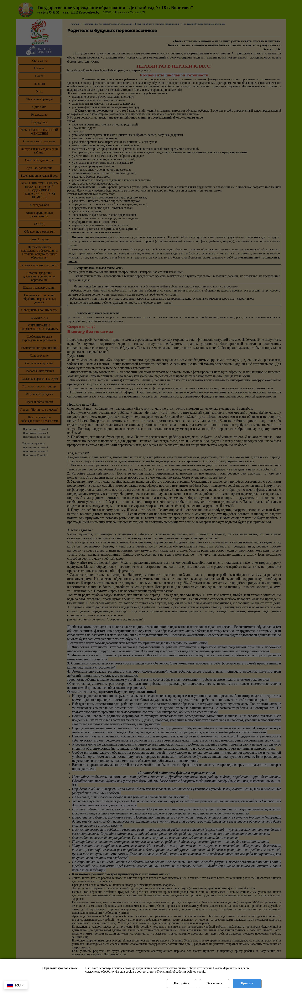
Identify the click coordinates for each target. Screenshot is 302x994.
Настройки (181, 983)
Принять (247, 983)
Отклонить (214, 983)
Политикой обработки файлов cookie (181, 971)
